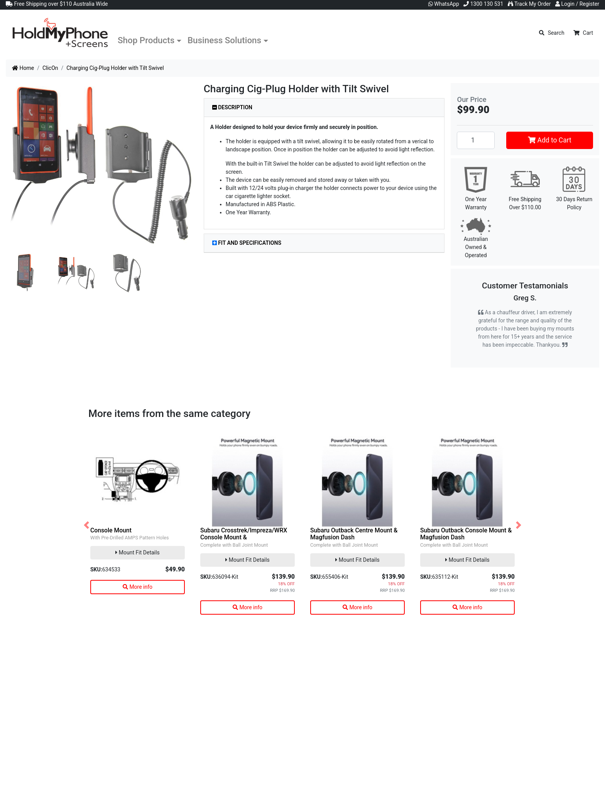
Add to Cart (549, 140)
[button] (86, 525)
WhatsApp (443, 4)
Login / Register (577, 4)
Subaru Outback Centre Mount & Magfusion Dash (353, 534)
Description (232, 107)
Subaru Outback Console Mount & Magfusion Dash (466, 534)
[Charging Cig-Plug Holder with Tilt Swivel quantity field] (476, 140)
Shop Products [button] (146, 40)
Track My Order (529, 4)
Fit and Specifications (246, 243)
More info (137, 587)
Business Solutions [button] (224, 40)
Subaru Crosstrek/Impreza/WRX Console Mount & (243, 534)
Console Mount (111, 530)
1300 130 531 (483, 4)
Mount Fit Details (137, 552)
